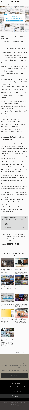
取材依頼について (14, 404)
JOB (11, 386)
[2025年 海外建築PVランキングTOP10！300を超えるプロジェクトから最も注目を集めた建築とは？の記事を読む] (21, 280)
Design (3, 367)
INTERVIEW (15, 4)
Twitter (17, 236)
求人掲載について (22, 402)
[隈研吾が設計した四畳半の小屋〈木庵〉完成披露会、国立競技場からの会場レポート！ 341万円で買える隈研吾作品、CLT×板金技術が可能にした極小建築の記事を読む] (21, 313)
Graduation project (21, 234)
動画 (10, 365)
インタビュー (23, 236)
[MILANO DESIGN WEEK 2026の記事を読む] (7, 262)
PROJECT (22, 386)
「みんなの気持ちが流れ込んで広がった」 (15, 124)
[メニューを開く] (27, 1)
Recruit (15, 367)
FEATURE (2, 285)
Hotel (9, 370)
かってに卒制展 (17, 238)
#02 (11, 211)
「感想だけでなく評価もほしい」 (13, 129)
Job (12, 367)
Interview (9, 236)
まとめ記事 (7, 4)
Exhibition (15, 234)
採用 (19, 367)
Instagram (11, 391)
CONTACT (22, 405)
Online (14, 236)
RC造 (18, 370)
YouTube (7, 365)
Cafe (26, 370)
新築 (15, 370)
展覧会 (13, 365)
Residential (25, 367)
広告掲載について (7, 402)
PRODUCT (10, 388)
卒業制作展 (10, 240)
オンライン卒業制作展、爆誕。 (12, 122)
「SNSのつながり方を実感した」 (13, 126)
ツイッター (23, 238)
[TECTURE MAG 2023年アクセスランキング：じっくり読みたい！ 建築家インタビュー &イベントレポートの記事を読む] (7, 332)
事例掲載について (14, 402)
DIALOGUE (23, 4)
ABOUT (6, 405)
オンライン (10, 238)
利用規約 (17, 405)
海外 (19, 365)
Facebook (17, 391)
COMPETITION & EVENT (21, 388)
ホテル (11, 370)
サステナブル (8, 367)
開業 (6, 370)
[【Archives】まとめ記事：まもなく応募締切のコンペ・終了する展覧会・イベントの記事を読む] (21, 297)
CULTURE (16, 386)
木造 (3, 365)
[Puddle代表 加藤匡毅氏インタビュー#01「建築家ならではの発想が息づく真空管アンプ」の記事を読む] (21, 262)
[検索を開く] (1, 1)
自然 (21, 367)
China (24, 370)
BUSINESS (4, 388)
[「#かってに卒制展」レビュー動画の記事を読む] (7, 297)
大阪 (21, 370)
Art (16, 365)
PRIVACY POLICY (11, 405)
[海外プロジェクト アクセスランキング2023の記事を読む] (7, 280)
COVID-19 (10, 234)
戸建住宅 (22, 365)
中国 (3, 370)
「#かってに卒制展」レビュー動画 (13, 131)
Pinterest (20, 391)
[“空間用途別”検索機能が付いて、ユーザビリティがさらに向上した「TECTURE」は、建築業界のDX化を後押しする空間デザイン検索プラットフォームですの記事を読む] (7, 313)
